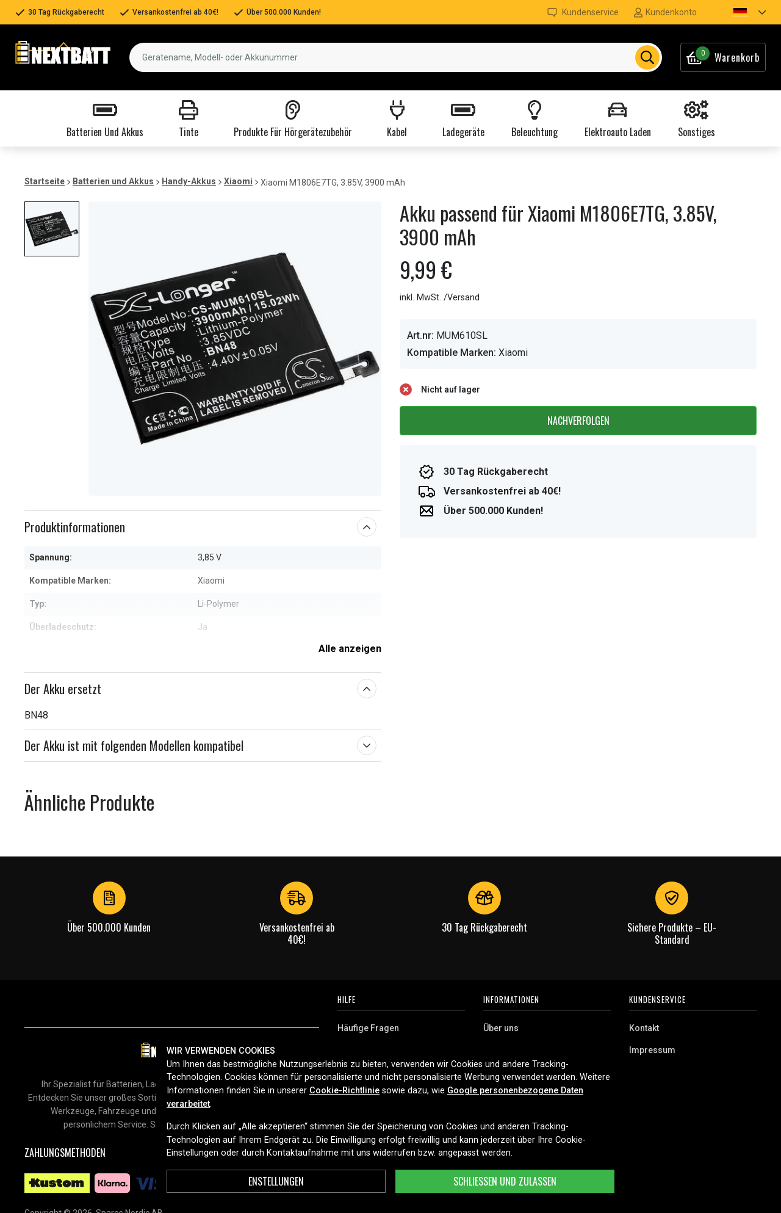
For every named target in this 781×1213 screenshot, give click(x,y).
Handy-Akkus (189, 181)
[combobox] (395, 57)
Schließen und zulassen (504, 1181)
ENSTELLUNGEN (276, 1181)
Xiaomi (238, 181)
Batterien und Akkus (113, 181)
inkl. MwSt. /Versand (440, 297)
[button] (739, 12)
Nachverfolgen (578, 420)
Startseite (44, 181)
